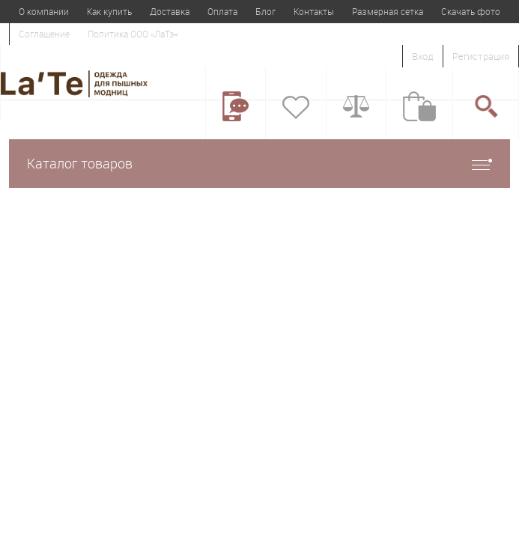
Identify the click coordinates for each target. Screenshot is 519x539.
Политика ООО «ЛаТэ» (132, 34)
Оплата (222, 11)
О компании (44, 11)
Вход (423, 56)
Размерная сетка (387, 11)
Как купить (109, 11)
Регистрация (480, 56)
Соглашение (44, 34)
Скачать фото (470, 11)
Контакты (314, 11)
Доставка (169, 11)
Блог (265, 11)
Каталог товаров (259, 163)
